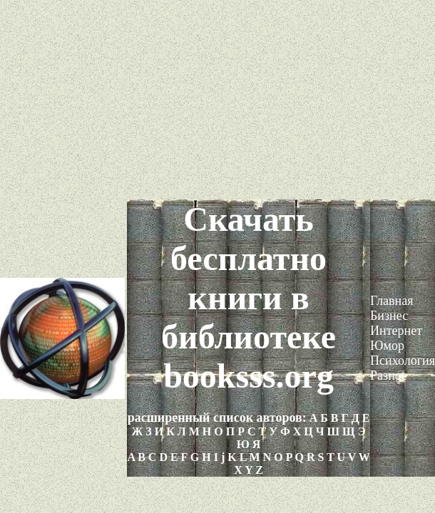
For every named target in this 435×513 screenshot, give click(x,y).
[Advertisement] (217, 100)
